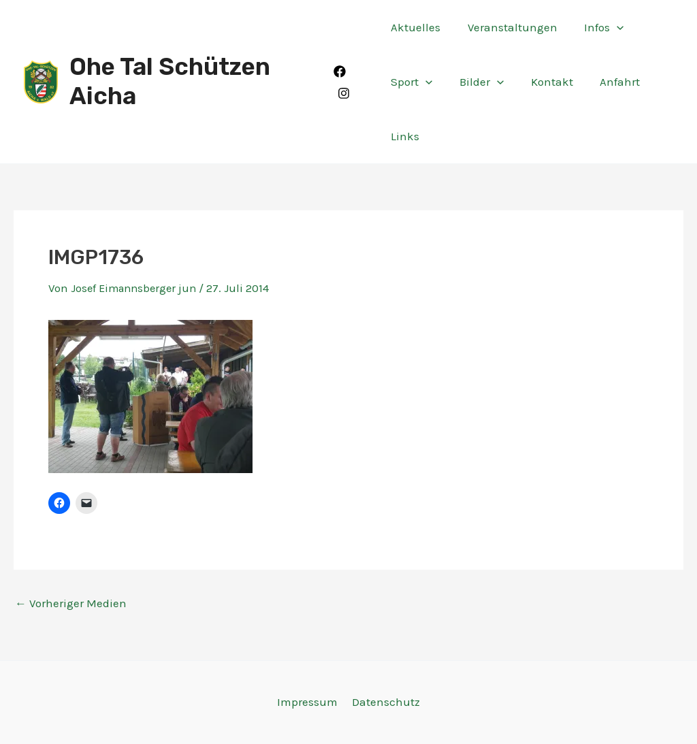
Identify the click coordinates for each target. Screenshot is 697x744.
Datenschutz (385, 702)
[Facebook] (341, 71)
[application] (609, 27)
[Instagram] (345, 93)
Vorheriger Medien (71, 603)
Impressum (308, 702)
